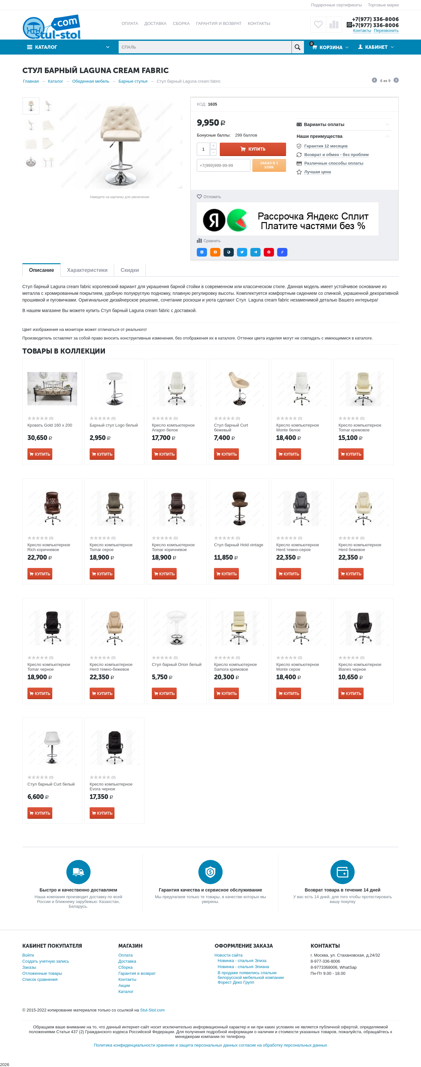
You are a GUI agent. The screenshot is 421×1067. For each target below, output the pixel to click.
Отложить (212, 197)
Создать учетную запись (45, 961)
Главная (31, 81)
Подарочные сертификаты (336, 5)
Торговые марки (383, 5)
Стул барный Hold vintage (238, 544)
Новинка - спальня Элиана (243, 966)
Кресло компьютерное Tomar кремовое (359, 427)
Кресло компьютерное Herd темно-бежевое (111, 667)
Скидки (130, 270)
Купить (256, 149)
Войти (28, 955)
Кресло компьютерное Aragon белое (173, 427)
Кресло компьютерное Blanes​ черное (359, 667)
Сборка (125, 967)
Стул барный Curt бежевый (231, 427)
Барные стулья (133, 81)
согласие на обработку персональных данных (283, 1045)
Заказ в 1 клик (269, 165)
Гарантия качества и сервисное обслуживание (210, 889)
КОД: (201, 104)
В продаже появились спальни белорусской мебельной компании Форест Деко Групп (251, 977)
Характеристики (87, 270)
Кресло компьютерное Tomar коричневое (173, 547)
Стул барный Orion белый (177, 664)
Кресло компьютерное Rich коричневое (48, 547)
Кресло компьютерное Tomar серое (111, 547)
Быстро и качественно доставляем (78, 889)
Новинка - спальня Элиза (242, 960)
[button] (202, 252)
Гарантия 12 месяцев (326, 146)
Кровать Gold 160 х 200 (49, 425)
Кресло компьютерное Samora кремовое (235, 667)
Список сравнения (40, 979)
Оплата (125, 955)
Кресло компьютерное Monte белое (297, 427)
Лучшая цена (317, 171)
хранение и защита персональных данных (197, 1045)
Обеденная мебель (90, 81)
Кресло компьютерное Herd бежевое (359, 547)
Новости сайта (229, 955)
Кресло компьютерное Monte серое (297, 667)
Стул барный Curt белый (51, 784)
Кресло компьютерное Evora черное (111, 786)
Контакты (362, 30)
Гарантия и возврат (137, 973)
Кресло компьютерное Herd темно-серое (297, 547)
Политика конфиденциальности (124, 1045)
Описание (41, 270)
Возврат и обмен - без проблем (336, 154)
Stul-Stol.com (152, 1010)
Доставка (127, 961)
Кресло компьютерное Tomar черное (48, 667)
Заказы (29, 967)
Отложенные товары (42, 973)
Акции (124, 985)
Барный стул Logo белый (114, 425)
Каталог (46, 47)
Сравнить (211, 241)
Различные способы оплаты (333, 163)
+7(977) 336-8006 (375, 19)
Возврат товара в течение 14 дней (342, 889)
